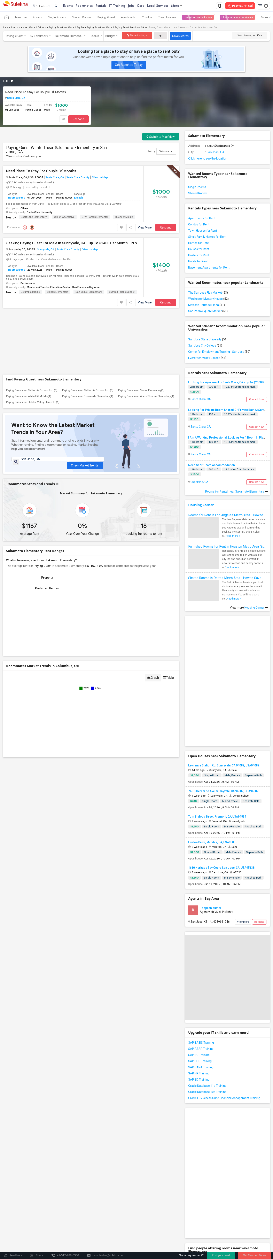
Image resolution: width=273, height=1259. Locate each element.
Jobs (140, 6)
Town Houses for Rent (202, 231)
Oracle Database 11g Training (207, 1086)
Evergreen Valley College (207, 358)
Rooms (37, 18)
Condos (147, 18)
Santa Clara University (39, 213)
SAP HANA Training (200, 1068)
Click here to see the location (207, 159)
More (185, 6)
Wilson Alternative (64, 217)
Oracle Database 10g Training (207, 1092)
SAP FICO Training (200, 1061)
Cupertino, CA (199, 482)
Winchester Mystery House (208, 299)
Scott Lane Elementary (34, 217)
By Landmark (39, 37)
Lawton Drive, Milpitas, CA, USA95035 (212, 843)
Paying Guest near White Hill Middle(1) (28, 397)
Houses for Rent (198, 249)
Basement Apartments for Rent (208, 268)
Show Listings (137, 36)
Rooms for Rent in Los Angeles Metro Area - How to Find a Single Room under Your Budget (227, 516)
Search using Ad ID (249, 36)
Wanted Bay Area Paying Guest (84, 28)
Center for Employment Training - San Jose (219, 352)
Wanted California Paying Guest (45, 28)
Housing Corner (201, 505)
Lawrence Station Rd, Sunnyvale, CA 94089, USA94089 (223, 766)
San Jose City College (205, 346)
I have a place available (237, 18)
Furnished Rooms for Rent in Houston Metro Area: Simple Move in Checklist (227, 547)
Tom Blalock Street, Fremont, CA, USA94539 (217, 817)
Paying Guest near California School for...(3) (31, 391)
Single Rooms (57, 18)
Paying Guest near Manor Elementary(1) (141, 391)
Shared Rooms (81, 18)
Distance (166, 152)
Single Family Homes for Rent (207, 237)
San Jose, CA (215, 153)
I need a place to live (198, 18)
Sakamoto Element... (69, 37)
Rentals (109, 6)
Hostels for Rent (198, 256)
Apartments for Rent (201, 219)
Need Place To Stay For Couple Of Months (35, 93)
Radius (94, 37)
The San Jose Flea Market (208, 293)
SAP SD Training (198, 1080)
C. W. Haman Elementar (95, 217)
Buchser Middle (124, 217)
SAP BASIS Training (201, 1043)
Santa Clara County (77, 178)
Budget (110, 37)
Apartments (128, 18)
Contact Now (256, 400)
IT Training (126, 6)
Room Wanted (16, 198)
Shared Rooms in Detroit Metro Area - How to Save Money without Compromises (227, 579)
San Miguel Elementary (89, 292)
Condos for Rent (198, 225)
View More (145, 228)
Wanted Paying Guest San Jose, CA (125, 28)
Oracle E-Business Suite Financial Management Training (224, 1098)
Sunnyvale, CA (45, 250)
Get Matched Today (129, 66)
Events (76, 6)
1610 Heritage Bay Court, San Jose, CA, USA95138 (221, 868)
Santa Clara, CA (16, 98)
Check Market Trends (85, 463)
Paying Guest (106, 18)
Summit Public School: (122, 292)
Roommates (92, 6)
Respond (78, 120)
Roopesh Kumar (210, 908)
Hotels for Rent (198, 262)
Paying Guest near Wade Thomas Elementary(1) (146, 397)
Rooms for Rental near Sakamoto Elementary (236, 492)
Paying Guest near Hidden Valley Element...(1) (32, 402)
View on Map (100, 178)
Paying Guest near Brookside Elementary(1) (87, 397)
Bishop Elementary (57, 292)
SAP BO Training (199, 1055)
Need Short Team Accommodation (211, 466)
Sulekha (15, 6)
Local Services (166, 6)
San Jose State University (207, 340)
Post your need (221, 1255)
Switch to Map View (161, 137)
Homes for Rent (198, 243)
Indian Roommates (13, 28)
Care (149, 6)
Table (168, 680)
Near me (21, 18)
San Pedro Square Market (208, 311)
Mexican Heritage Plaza (206, 305)
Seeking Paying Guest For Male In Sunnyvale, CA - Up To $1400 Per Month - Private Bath (73, 244)
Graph (153, 680)
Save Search (180, 36)
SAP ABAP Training (200, 1049)
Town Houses (167, 18)
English (78, 198)
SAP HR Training (198, 1074)
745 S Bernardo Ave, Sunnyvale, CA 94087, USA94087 (223, 792)
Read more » (233, 536)
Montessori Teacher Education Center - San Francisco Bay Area (63, 288)
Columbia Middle (30, 292)
